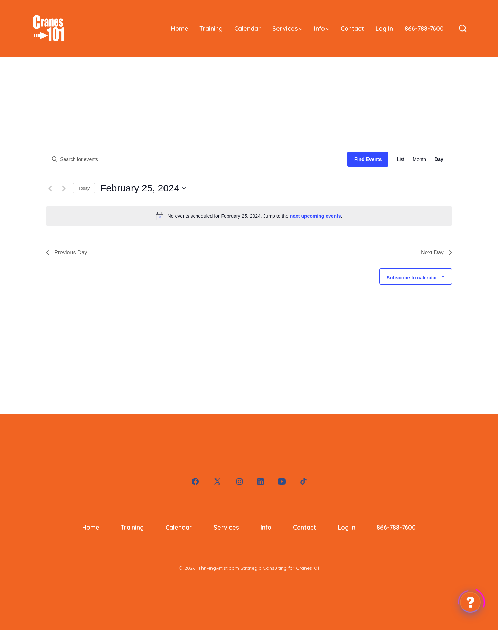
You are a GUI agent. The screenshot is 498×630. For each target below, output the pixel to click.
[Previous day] (50, 188)
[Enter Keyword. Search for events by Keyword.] (196, 159)
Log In (384, 28)
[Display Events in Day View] (438, 159)
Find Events (368, 159)
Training (211, 28)
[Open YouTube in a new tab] (281, 481)
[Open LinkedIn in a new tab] (260, 481)
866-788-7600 (424, 28)
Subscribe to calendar (412, 277)
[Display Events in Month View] (419, 159)
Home (179, 28)
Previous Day (66, 252)
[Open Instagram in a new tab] (239, 481)
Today (84, 188)
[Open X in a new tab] (217, 481)
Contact (352, 28)
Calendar (247, 28)
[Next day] (63, 188)
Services (287, 28)
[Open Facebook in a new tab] (195, 481)
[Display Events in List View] (400, 159)
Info (321, 28)
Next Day (436, 252)
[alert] (249, 216)
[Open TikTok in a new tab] (302, 481)
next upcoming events (315, 216)
